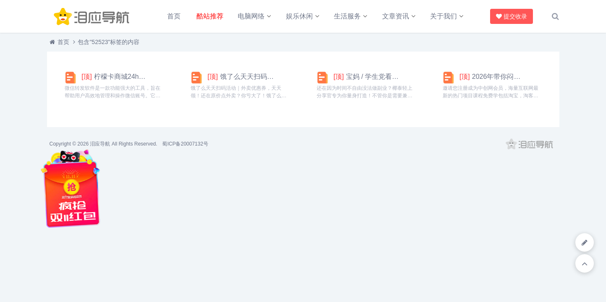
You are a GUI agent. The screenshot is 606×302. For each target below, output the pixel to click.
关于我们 (443, 16)
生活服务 (347, 16)
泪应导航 (100, 144)
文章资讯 (395, 16)
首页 (174, 16)
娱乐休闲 (299, 16)
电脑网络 (251, 16)
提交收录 (511, 16)
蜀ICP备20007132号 (185, 144)
